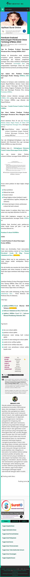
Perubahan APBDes (6, 92)
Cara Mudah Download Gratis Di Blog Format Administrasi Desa (15, 253)
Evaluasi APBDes (18, 375)
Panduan (4, 377)
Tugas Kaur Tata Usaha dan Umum (13, 550)
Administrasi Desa (6, 293)
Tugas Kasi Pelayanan (9, 538)
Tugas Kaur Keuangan (9, 554)
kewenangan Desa (19, 63)
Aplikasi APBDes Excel (11, 306)
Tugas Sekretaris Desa (9, 530)
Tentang (5, 573)
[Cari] (27, 9)
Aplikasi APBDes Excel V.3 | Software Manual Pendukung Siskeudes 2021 (16, 314)
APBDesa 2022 (24, 75)
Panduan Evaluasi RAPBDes (10, 232)
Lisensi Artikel (7, 570)
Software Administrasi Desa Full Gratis (16, 310)
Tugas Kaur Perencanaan (10, 546)
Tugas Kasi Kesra (7, 542)
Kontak (21, 573)
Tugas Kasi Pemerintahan (10, 534)
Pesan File (15, 573)
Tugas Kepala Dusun (8, 558)
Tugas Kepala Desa (8, 526)
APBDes (26, 218)
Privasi (25, 573)
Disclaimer (15, 575)
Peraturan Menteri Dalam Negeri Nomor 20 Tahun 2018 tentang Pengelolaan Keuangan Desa (15, 122)
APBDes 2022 (5, 98)
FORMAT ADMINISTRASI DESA (8, 569)
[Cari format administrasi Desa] (16, 9)
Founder (10, 573)
